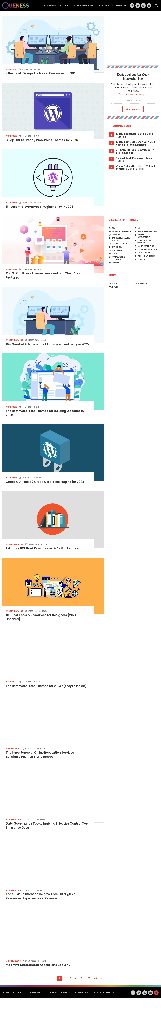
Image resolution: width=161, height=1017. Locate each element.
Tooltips (142, 259)
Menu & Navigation (147, 231)
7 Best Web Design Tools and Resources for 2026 (44, 73)
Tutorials (65, 5)
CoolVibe (113, 283)
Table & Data (143, 252)
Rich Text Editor (145, 246)
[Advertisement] (133, 38)
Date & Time (117, 247)
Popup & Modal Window (145, 241)
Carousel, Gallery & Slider (121, 239)
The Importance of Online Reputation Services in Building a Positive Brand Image (45, 772)
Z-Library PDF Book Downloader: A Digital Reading (45, 560)
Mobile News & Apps (84, 5)
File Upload (117, 250)
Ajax (114, 228)
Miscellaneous (13, 765)
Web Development (14, 341)
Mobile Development (143, 235)
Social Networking (147, 249)
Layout (115, 262)
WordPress (11, 69)
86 (95, 997)
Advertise (121, 5)
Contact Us (81, 1011)
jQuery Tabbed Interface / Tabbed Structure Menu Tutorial (135, 167)
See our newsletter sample (132, 94)
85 (89, 997)
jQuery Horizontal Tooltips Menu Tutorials (134, 135)
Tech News (51, 1011)
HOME (6, 1011)
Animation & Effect (121, 231)
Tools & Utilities (146, 256)
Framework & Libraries (118, 258)
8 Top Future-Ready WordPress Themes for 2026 (45, 140)
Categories (50, 5)
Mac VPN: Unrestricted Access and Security (40, 984)
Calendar (116, 234)
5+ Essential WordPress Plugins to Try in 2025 (42, 207)
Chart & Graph (119, 243)
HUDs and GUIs (141, 283)
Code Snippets (105, 5)
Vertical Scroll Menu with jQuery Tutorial (134, 159)
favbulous (114, 287)
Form (114, 253)
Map (139, 228)
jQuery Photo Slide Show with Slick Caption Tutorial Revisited (135, 143)
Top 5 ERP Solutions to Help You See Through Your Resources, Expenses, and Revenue (45, 915)
